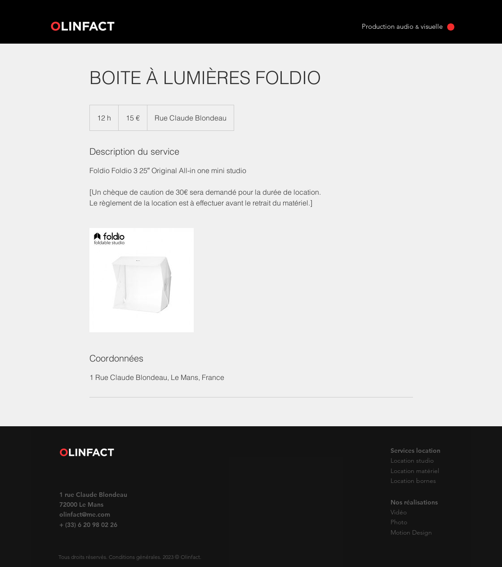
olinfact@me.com (84, 514)
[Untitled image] (141, 280)
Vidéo (399, 512)
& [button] (417, 26)
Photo (400, 522)
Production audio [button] (388, 26)
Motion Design (411, 532)
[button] (450, 27)
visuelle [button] (431, 26)
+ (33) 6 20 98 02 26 (88, 525)
